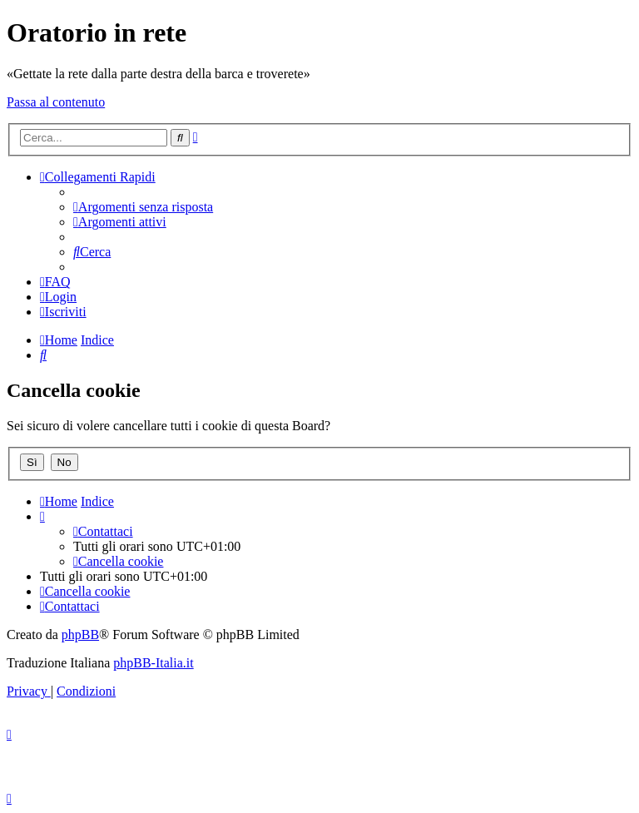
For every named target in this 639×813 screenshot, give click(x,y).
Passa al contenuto (56, 102)
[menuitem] (143, 207)
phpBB (80, 634)
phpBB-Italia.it (153, 663)
